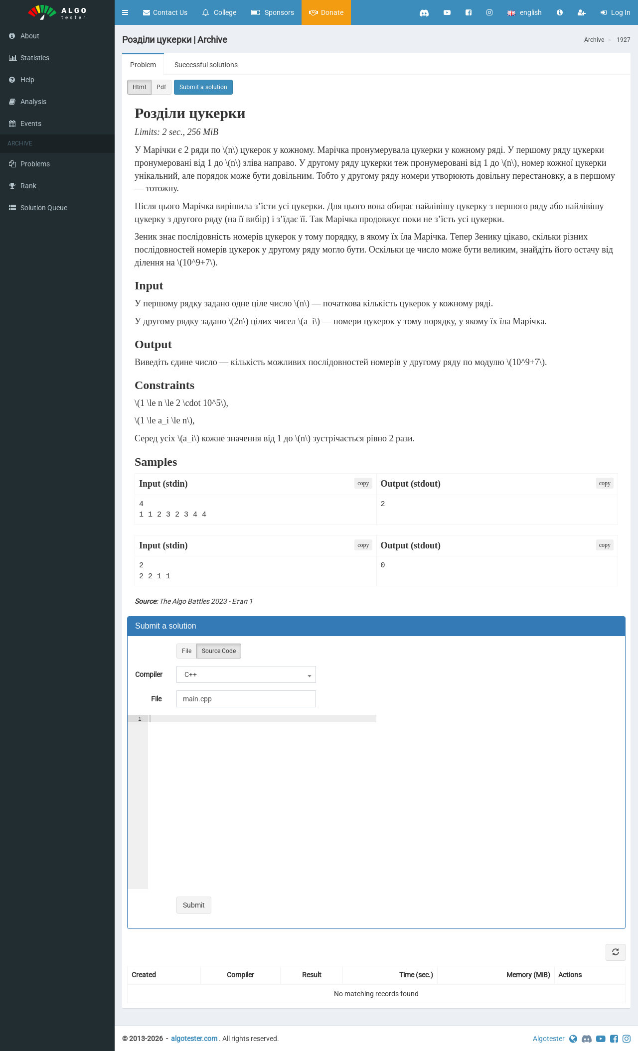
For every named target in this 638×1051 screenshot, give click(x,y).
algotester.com (194, 1039)
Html (139, 87)
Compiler (148, 674)
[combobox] (246, 674)
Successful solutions (206, 65)
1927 (624, 39)
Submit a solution (203, 87)
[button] (125, 12)
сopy (363, 483)
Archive (594, 39)
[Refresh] (616, 952)
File (186, 651)
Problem (143, 65)
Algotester (549, 1039)
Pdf (161, 87)
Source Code (219, 651)
